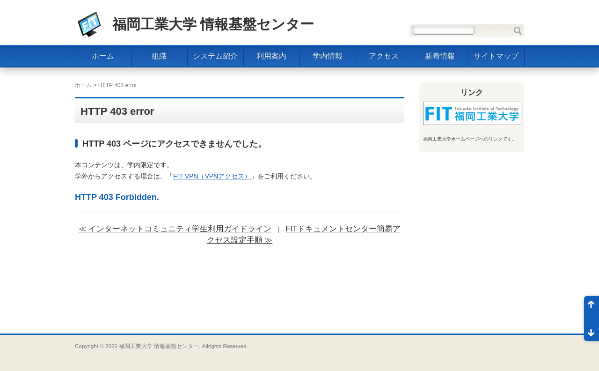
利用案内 (271, 56)
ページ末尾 (591, 330)
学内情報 (328, 56)
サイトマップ (496, 56)
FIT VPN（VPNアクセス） (212, 176)
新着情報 (440, 56)
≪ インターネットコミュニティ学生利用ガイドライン (175, 228)
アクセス (384, 56)
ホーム (103, 56)
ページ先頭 (591, 307)
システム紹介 (215, 56)
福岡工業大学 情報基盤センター (213, 24)
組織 (159, 56)
